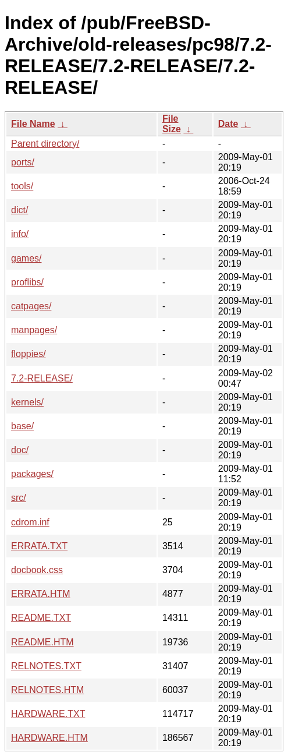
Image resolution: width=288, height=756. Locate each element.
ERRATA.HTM (40, 594)
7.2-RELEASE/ (42, 378)
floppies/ (28, 354)
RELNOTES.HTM (47, 690)
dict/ (19, 210)
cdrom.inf (30, 522)
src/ (18, 498)
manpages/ (34, 330)
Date (228, 124)
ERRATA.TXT (39, 546)
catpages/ (31, 306)
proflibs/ (27, 282)
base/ (22, 426)
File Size (171, 124)
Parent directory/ (45, 144)
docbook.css (37, 570)
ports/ (22, 162)
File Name (33, 124)
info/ (20, 234)
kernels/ (27, 402)
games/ (26, 258)
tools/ (22, 186)
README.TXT (41, 618)
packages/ (32, 474)
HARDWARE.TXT (48, 714)
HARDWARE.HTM (49, 738)
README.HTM (42, 642)
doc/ (20, 450)
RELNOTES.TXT (46, 666)
